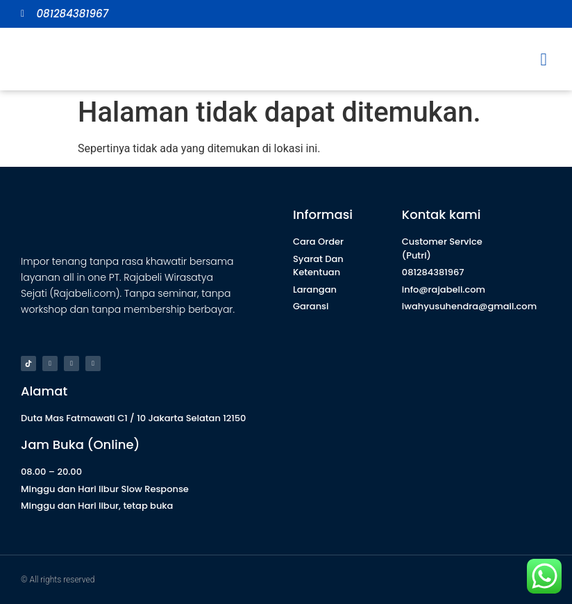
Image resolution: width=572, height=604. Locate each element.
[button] (543, 59)
